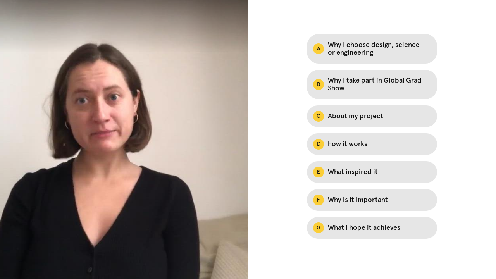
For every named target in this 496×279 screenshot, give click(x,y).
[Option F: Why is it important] (372, 200)
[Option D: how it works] (372, 144)
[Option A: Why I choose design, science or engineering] (372, 49)
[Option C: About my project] (372, 116)
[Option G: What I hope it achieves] (372, 228)
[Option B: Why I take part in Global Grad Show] (372, 84)
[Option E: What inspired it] (372, 172)
